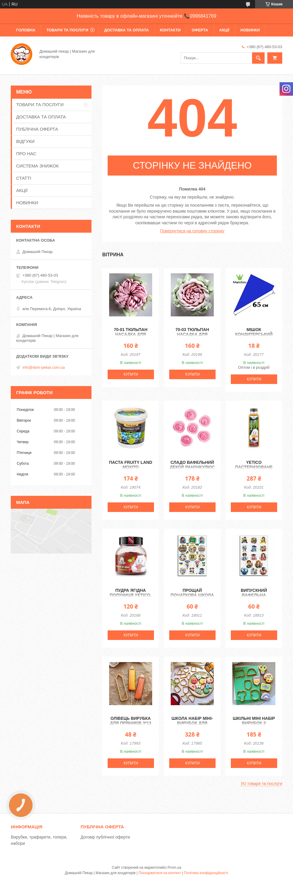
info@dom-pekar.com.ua (43, 367)
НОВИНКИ (250, 30)
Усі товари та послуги (261, 783)
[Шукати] (258, 58)
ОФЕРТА (200, 30)
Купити (131, 374)
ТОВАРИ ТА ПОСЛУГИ (67, 30)
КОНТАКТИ (170, 30)
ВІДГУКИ (25, 141)
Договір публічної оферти (105, 837)
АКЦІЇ (224, 30)
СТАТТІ (23, 178)
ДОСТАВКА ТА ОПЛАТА (126, 30)
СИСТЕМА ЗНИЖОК (37, 165)
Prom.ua (174, 867)
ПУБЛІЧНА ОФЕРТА (37, 129)
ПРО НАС (26, 153)
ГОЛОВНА (25, 30)
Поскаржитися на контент (159, 873)
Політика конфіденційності (206, 873)
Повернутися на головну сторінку (192, 230)
